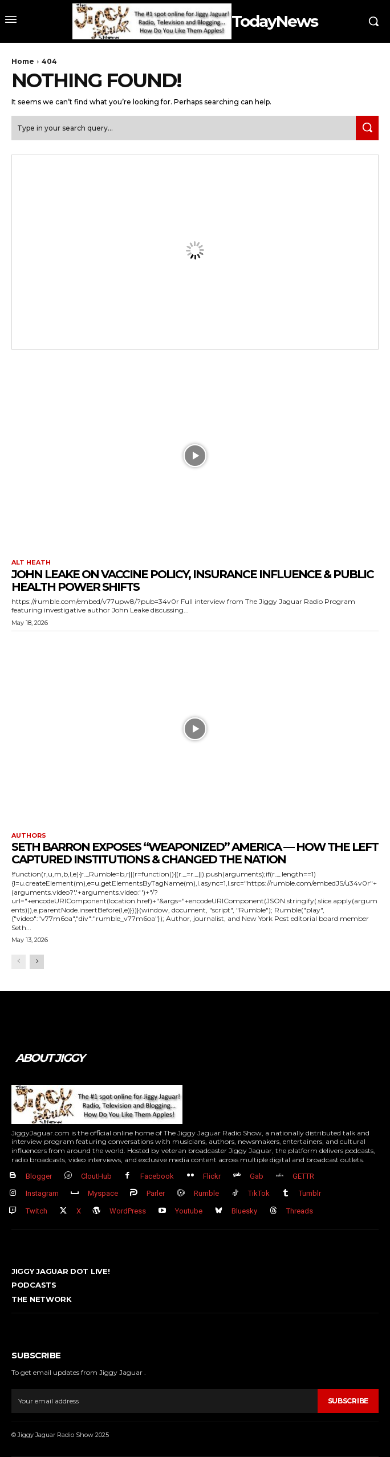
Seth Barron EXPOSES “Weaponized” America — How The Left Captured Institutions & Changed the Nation (194, 853)
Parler (156, 1193)
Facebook (157, 1176)
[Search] (367, 128)
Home (22, 61)
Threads (299, 1211)
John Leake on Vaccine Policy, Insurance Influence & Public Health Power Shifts (192, 580)
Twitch (36, 1211)
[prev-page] (18, 962)
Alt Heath (31, 562)
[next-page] (37, 962)
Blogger (39, 1176)
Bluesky (244, 1211)
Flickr (212, 1176)
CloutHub (96, 1176)
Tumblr (310, 1193)
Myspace (103, 1193)
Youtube (188, 1211)
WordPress (127, 1211)
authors (28, 835)
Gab (256, 1176)
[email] (164, 1401)
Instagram (42, 1193)
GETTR (303, 1176)
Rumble (206, 1193)
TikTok (259, 1193)
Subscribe (348, 1401)
